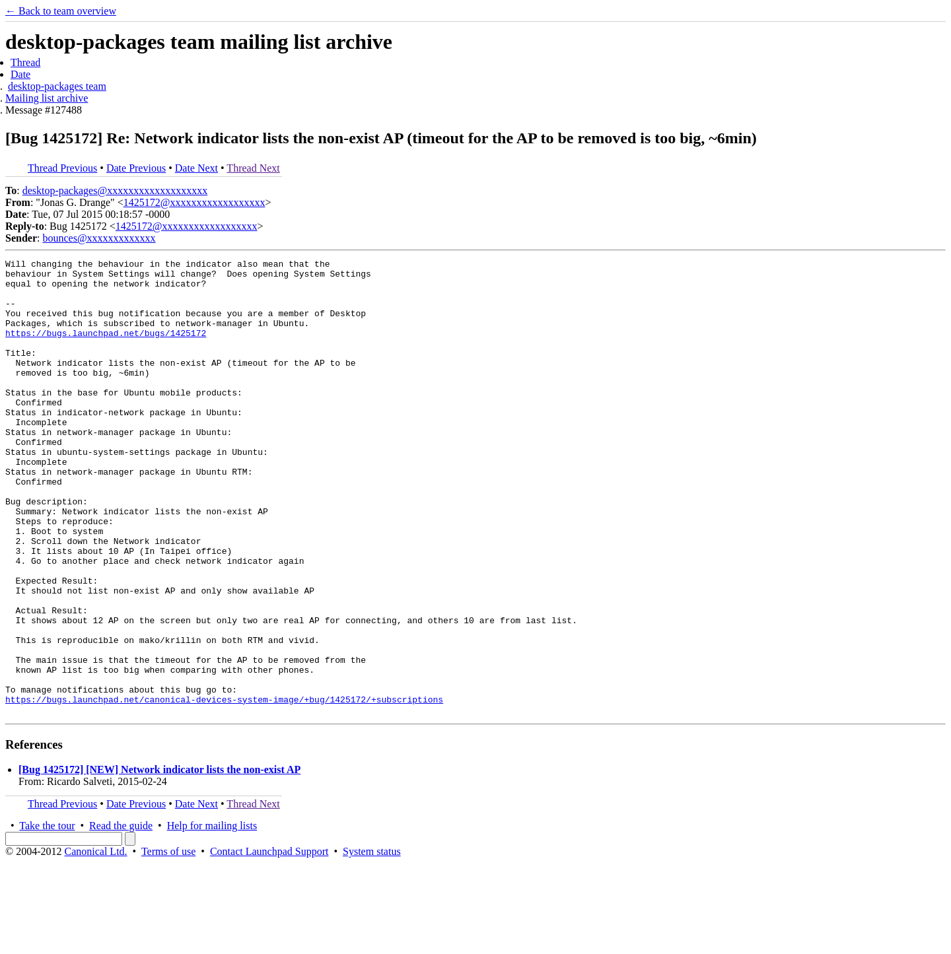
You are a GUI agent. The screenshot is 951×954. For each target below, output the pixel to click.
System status (372, 942)
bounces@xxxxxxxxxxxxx (98, 238)
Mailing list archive (46, 98)
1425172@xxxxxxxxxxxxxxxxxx (194, 202)
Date (20, 74)
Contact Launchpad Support (269, 942)
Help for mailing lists (212, 916)
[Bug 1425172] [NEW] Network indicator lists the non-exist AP (159, 860)
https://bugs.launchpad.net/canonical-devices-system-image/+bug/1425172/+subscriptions (224, 788)
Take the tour (47, 916)
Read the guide (121, 916)
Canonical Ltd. (95, 942)
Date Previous (136, 168)
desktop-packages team (57, 86)
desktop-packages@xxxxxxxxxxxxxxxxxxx (114, 190)
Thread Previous (62, 168)
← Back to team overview (60, 11)
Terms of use (168, 942)
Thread (25, 62)
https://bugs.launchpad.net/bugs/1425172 (105, 349)
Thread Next (253, 168)
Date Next (196, 168)
